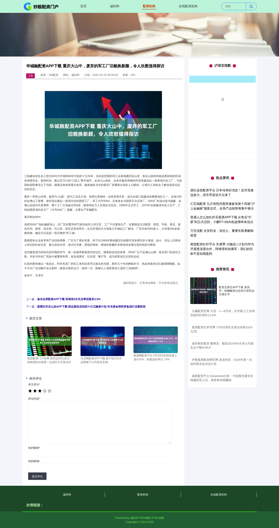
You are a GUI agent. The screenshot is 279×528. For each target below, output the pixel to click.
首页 (83, 6)
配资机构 (149, 6)
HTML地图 (157, 517)
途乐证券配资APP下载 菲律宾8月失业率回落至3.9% (68, 299)
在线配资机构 (188, 6)
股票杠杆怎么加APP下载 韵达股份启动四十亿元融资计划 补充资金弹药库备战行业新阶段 (91, 306)
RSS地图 (144, 517)
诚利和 (114, 6)
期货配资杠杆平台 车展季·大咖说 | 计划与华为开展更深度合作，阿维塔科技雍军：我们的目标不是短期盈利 (222, 249)
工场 (30, 75)
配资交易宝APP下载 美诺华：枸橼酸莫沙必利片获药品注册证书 (236, 291)
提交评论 (37, 476)
